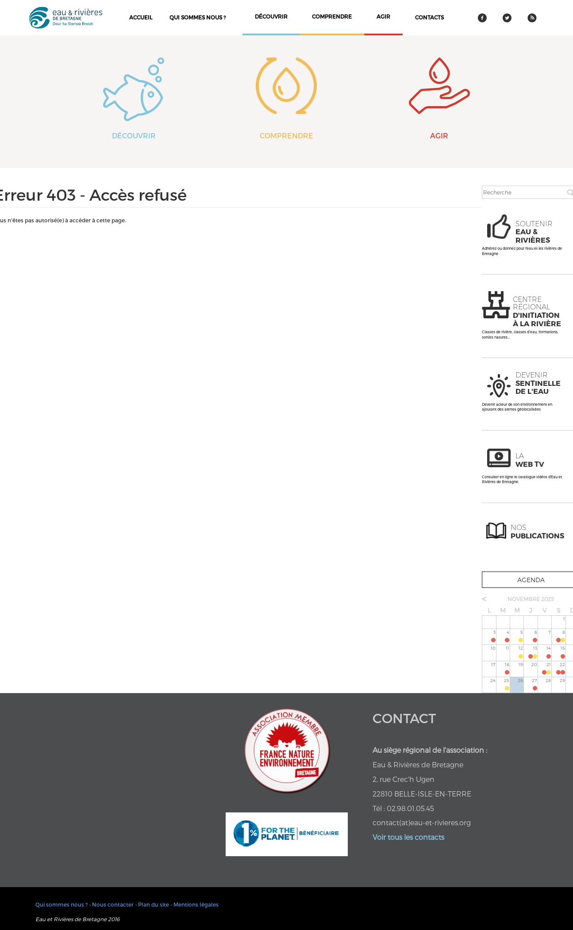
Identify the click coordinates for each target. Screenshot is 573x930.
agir (383, 16)
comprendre (332, 16)
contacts (429, 17)
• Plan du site (152, 904)
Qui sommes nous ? (197, 17)
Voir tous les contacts (408, 837)
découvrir (271, 16)
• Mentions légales (195, 904)
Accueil (140, 17)
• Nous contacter (111, 904)
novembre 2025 (531, 599)
